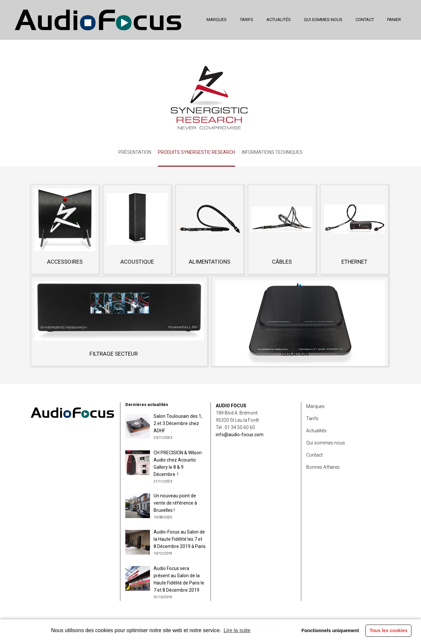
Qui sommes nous (325, 442)
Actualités (316, 430)
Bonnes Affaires (323, 467)
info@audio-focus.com (239, 434)
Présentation (134, 152)
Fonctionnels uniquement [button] (330, 630)
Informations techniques (272, 152)
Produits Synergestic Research (196, 152)
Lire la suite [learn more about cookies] (237, 630)
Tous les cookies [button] (389, 630)
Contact (314, 455)
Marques (315, 406)
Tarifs (312, 418)
